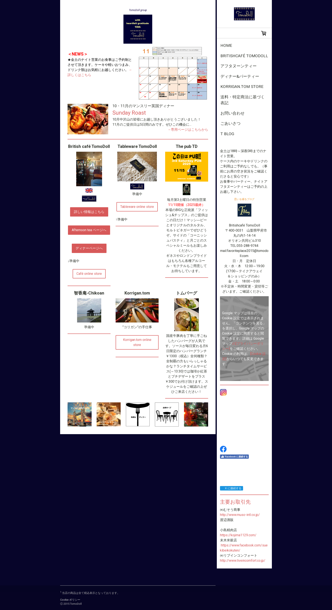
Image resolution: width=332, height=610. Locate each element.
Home (226, 45)
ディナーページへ (89, 248)
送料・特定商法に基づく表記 (242, 100)
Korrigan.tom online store (137, 342)
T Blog (227, 133)
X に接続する (231, 488)
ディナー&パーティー (239, 76)
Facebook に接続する (234, 456)
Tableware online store (137, 207)
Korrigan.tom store (241, 86)
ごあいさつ (230, 123)
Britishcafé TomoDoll (244, 55)
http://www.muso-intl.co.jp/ (240, 515)
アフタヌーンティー (238, 66)
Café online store (89, 274)
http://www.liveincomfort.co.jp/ (242, 561)
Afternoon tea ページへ (89, 230)
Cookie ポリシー (70, 599)
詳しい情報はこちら (89, 212)
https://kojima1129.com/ (238, 535)
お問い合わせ (232, 113)
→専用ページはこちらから (187, 130)
